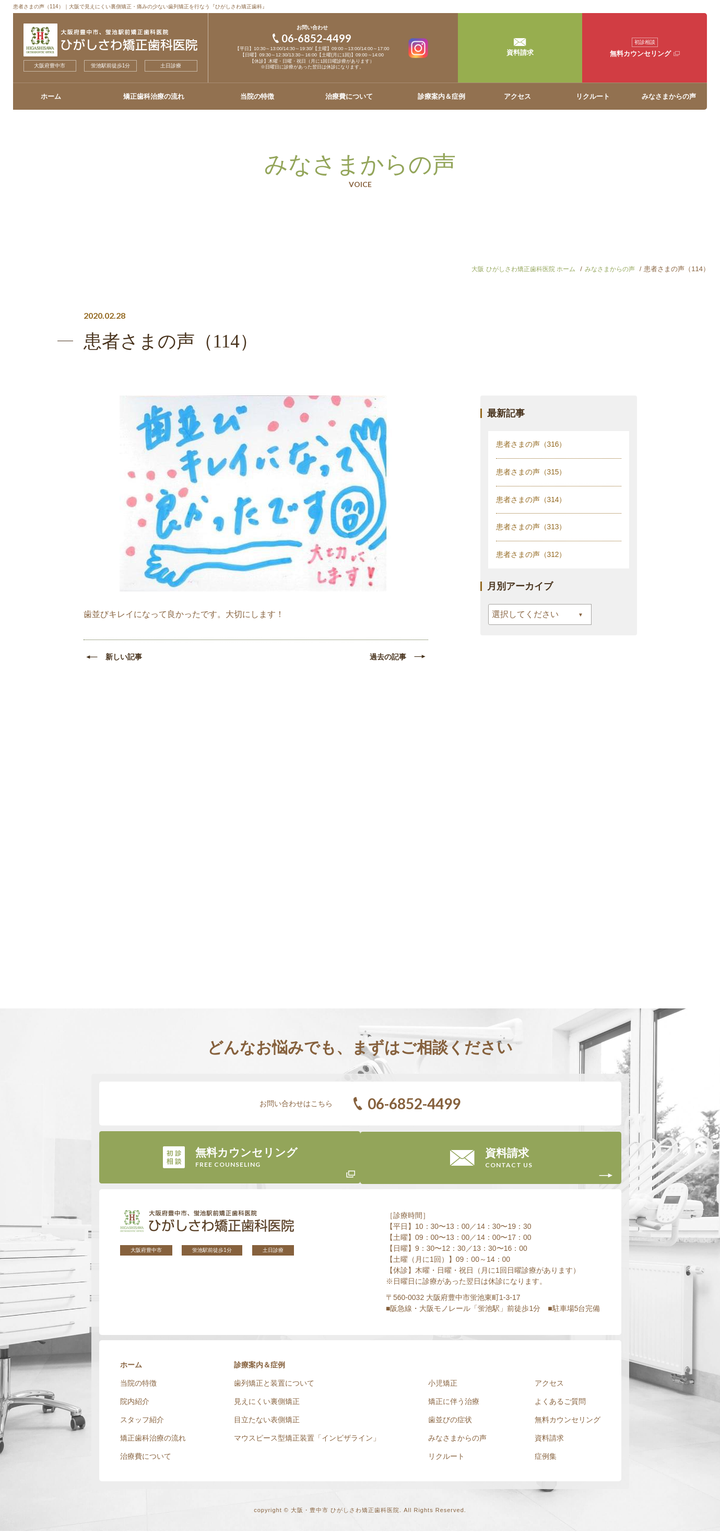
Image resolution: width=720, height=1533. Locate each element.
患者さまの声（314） (531, 498)
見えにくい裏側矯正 (267, 1403)
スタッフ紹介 (142, 1422)
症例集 (546, 1458)
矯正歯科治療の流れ (153, 96)
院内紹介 (134, 1403)
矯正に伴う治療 (453, 1403)
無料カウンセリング (567, 1422)
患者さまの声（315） (531, 471)
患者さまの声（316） (531, 444)
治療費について (349, 96)
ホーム (51, 96)
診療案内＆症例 (441, 96)
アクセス (517, 96)
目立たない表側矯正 (267, 1422)
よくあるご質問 (560, 1403)
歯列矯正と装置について (274, 1385)
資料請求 (549, 1440)
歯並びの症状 (450, 1422)
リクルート (593, 96)
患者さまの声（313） (531, 525)
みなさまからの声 (669, 96)
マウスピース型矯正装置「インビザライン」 (307, 1440)
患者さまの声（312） (531, 553)
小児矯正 (442, 1385)
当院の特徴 (257, 96)
